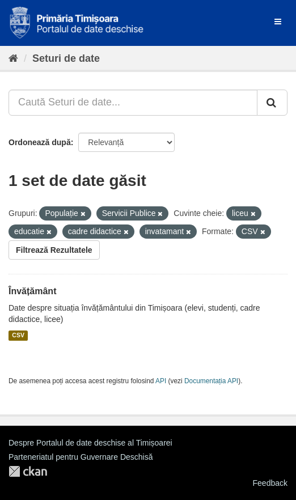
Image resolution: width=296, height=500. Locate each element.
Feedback (270, 483)
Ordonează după (40, 142)
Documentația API (211, 381)
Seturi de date (66, 58)
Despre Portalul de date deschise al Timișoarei (90, 442)
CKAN (28, 471)
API (160, 381)
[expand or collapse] (277, 21)
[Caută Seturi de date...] (133, 103)
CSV (18, 335)
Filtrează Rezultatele (54, 250)
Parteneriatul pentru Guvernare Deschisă (81, 456)
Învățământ (32, 291)
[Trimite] (272, 103)
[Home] (13, 58)
